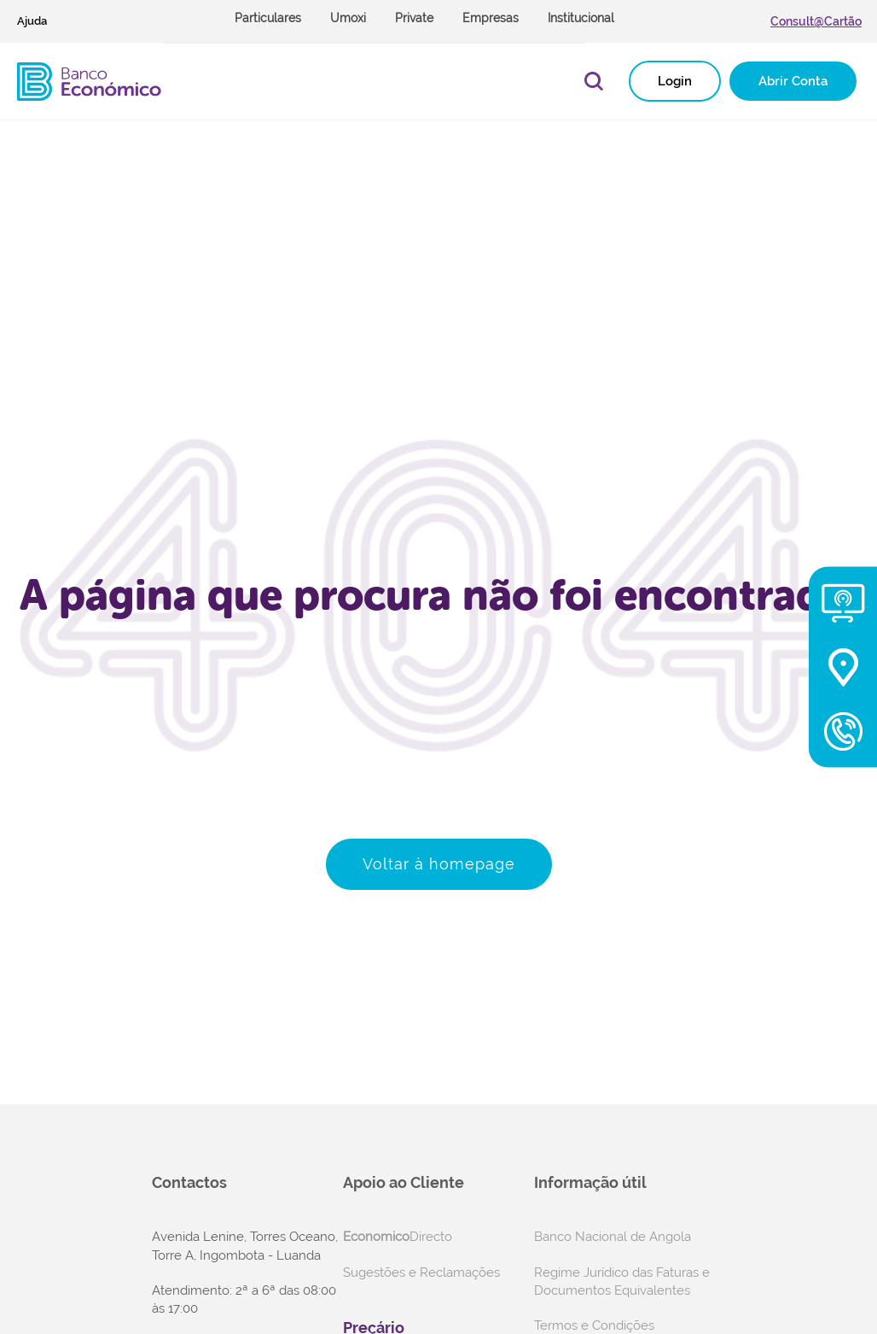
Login (675, 81)
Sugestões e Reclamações (421, 1272)
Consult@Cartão (816, 21)
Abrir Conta (793, 81)
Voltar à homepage (439, 864)
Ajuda (32, 21)
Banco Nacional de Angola (612, 1236)
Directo (397, 1236)
